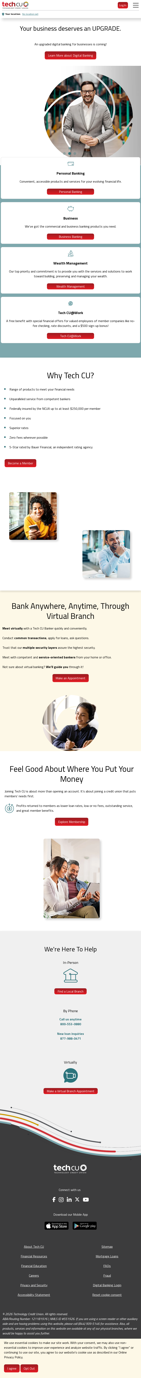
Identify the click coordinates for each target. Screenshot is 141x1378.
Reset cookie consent (107, 1294)
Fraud (107, 1275)
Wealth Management (70, 286)
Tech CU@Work (70, 336)
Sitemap (107, 1246)
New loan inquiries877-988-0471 (70, 1036)
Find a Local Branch (70, 991)
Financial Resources (34, 1256)
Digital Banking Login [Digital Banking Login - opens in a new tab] (107, 1285)
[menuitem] (15, 5)
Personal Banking (70, 191)
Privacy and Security (34, 1285)
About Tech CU (34, 1246)
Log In (122, 5)
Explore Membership (71, 821)
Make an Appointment (70, 678)
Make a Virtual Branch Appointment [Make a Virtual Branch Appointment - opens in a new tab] (70, 1091)
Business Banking (70, 236)
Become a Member (20, 463)
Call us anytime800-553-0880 (70, 1021)
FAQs (107, 1265)
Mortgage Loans (107, 1256)
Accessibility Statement (34, 1294)
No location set (30, 14)
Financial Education (34, 1265)
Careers (34, 1275)
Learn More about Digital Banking (70, 55)
